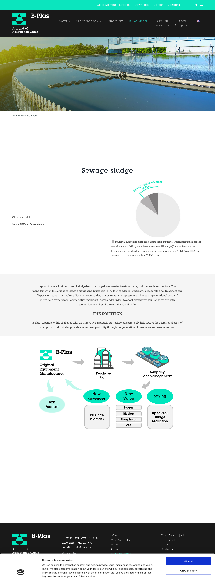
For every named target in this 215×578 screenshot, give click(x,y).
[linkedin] (201, 5)
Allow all (188, 539)
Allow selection (188, 548)
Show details (166, 571)
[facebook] (190, 5)
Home (15, 115)
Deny (189, 557)
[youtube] (196, 5)
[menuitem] (200, 21)
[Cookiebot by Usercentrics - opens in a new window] (20, 571)
